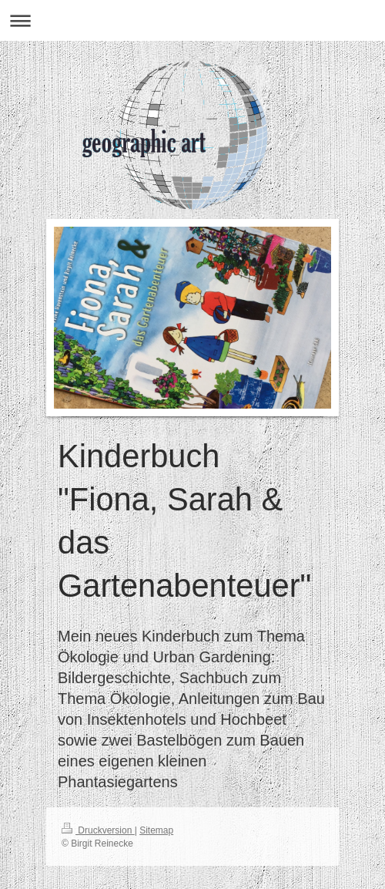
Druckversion (98, 830)
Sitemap (156, 830)
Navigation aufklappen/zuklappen (192, 20)
